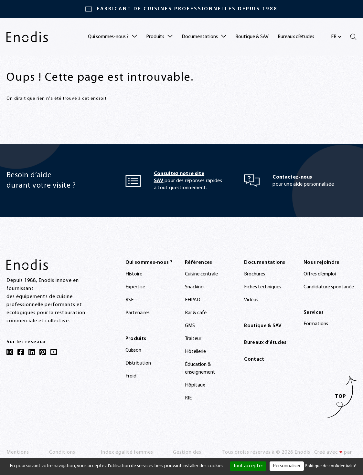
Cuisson (133, 350)
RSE (129, 300)
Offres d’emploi (320, 274)
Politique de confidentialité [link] (330, 466)
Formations (316, 323)
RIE (188, 398)
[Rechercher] (353, 37)
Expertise (135, 287)
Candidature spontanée (329, 287)
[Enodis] (27, 37)
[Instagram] (9, 352)
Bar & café (196, 312)
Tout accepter (248, 466)
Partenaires (137, 312)
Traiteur (193, 338)
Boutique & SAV (252, 36)
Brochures (254, 274)
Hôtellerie (195, 351)
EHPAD (192, 300)
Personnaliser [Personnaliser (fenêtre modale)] (287, 466)
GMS (190, 325)
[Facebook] (20, 352)
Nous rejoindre (321, 262)
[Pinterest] (42, 352)
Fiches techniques (262, 287)
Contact (254, 359)
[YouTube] (53, 352)
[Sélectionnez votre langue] (336, 37)
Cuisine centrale (201, 274)
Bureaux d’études (296, 36)
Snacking (194, 287)
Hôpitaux (195, 385)
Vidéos (251, 300)
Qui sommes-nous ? (148, 262)
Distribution (138, 363)
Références (198, 262)
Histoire (133, 274)
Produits (135, 338)
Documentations (264, 262)
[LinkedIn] (31, 352)
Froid (130, 376)
